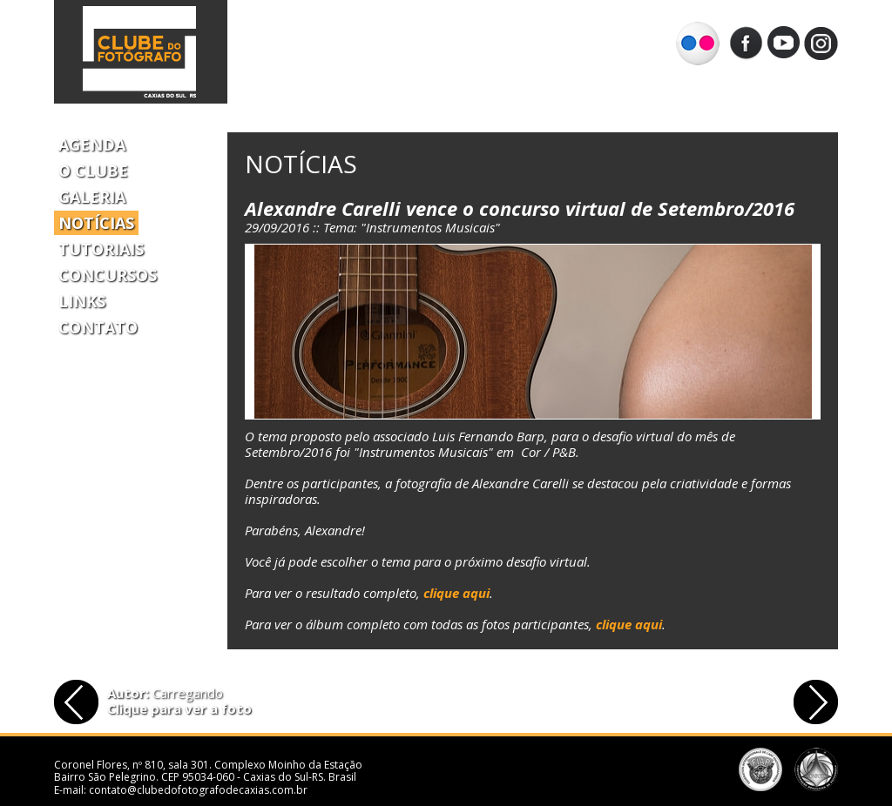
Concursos (107, 275)
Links (81, 301)
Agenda (91, 144)
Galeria (91, 196)
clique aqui (456, 592)
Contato (98, 327)
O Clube (93, 170)
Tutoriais (101, 248)
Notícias (96, 222)
